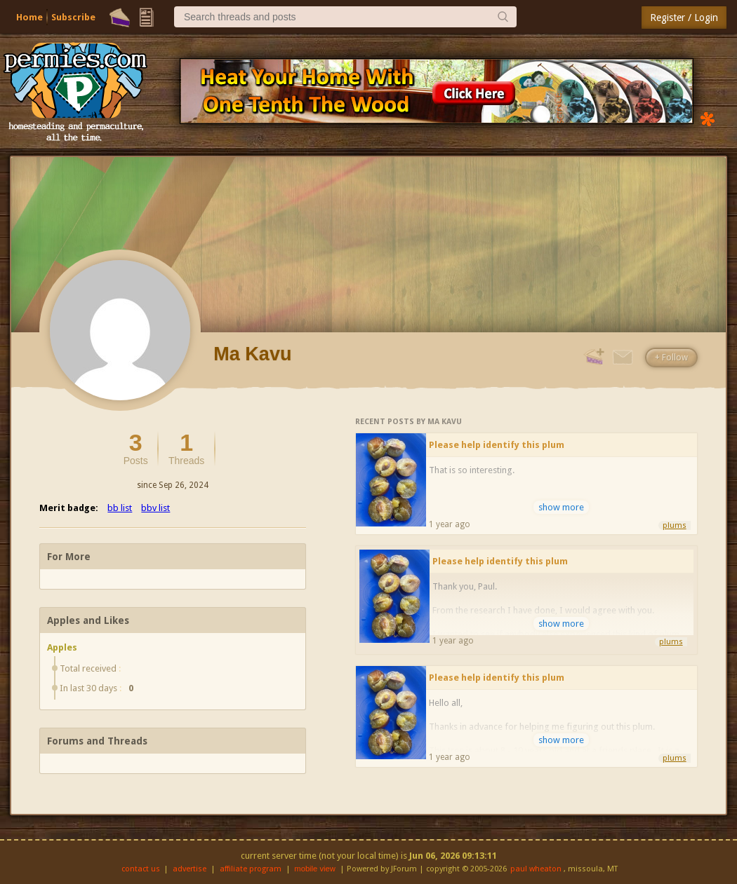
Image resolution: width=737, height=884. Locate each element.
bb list (119, 508)
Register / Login (684, 17)
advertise (189, 868)
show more (561, 507)
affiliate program (250, 868)
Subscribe (73, 17)
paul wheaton (536, 868)
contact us (140, 868)
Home (29, 17)
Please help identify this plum (496, 445)
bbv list (155, 508)
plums (674, 525)
